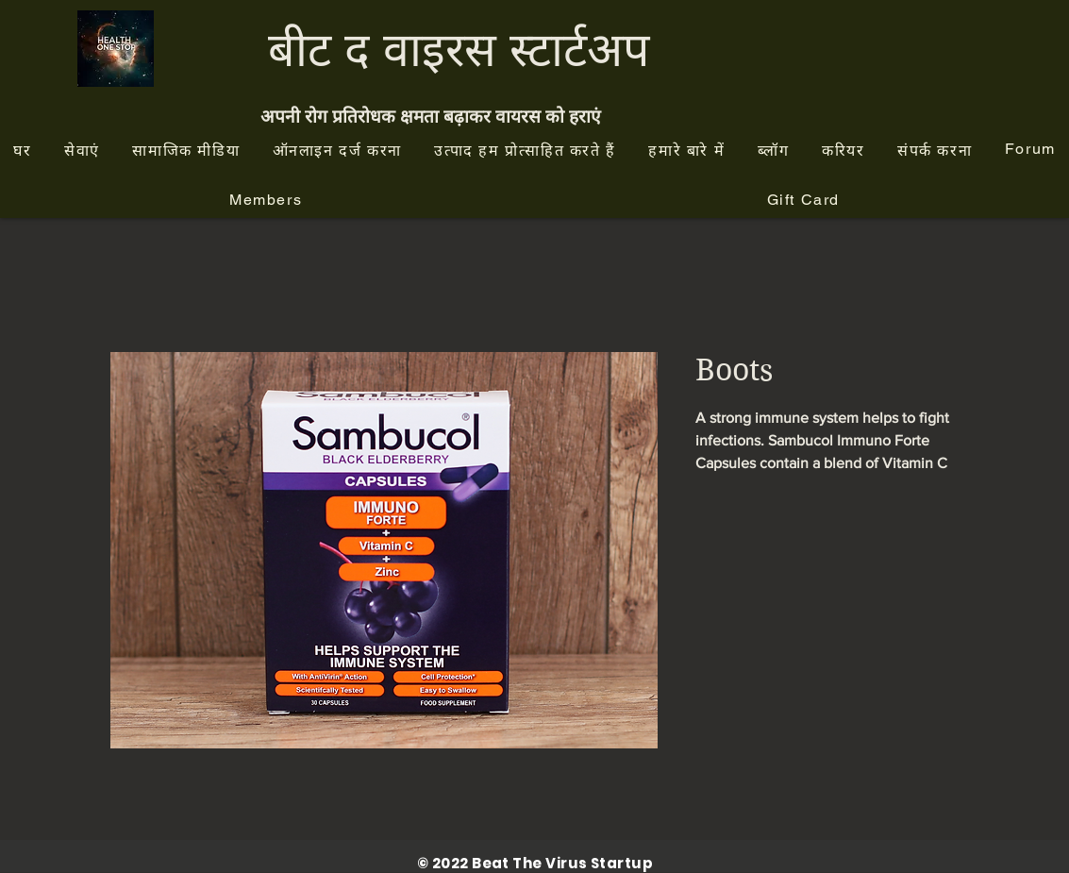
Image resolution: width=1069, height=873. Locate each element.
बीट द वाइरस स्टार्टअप (458, 48)
